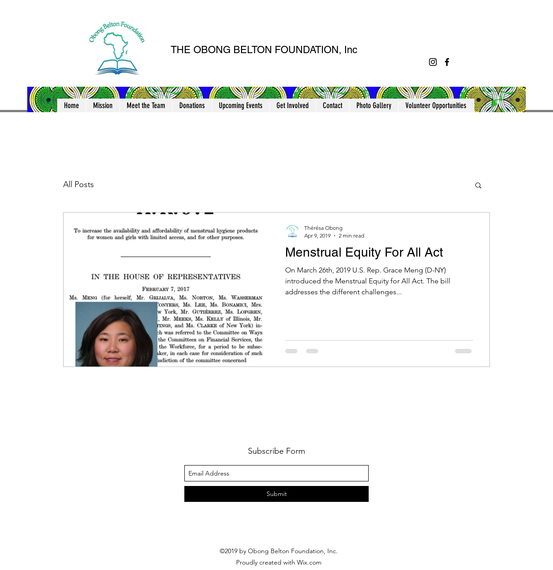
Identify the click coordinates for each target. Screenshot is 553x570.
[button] (47, 102)
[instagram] (433, 62)
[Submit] (276, 494)
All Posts (78, 184)
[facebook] (447, 62)
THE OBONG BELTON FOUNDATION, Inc (264, 49)
